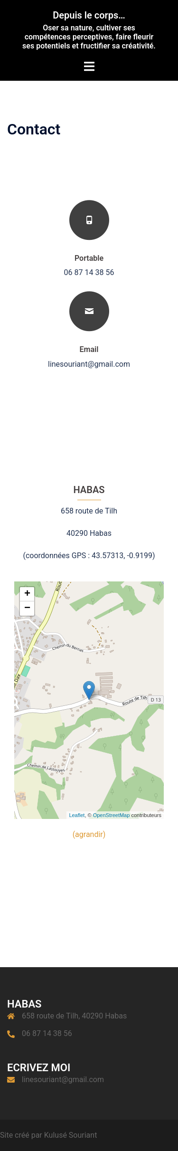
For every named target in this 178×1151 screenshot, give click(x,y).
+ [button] (27, 594)
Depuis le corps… (89, 15)
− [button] (27, 608)
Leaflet (76, 815)
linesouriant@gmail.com (63, 1079)
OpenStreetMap (111, 815)
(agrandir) (89, 834)
